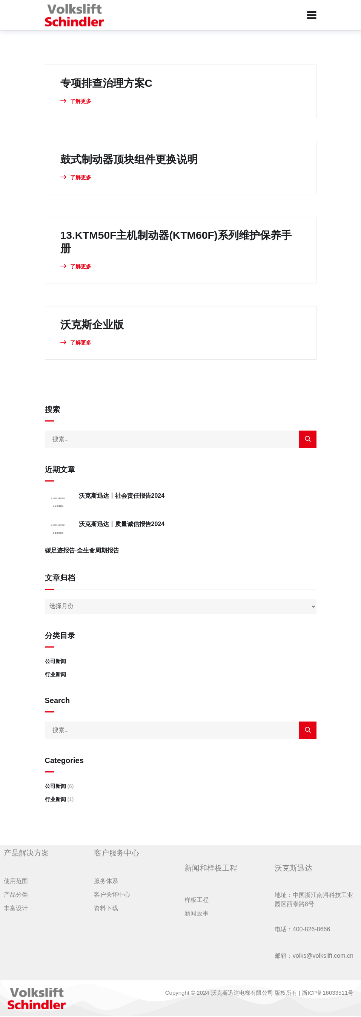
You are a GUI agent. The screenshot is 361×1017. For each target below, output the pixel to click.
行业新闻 (55, 675)
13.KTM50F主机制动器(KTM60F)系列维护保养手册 (178, 242)
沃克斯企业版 (94, 325)
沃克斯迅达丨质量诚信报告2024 (122, 525)
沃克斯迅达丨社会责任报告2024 (122, 496)
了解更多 (76, 101)
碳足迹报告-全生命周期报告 (82, 551)
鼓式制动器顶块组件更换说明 (133, 159)
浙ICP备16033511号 (327, 993)
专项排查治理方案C (109, 83)
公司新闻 (55, 662)
